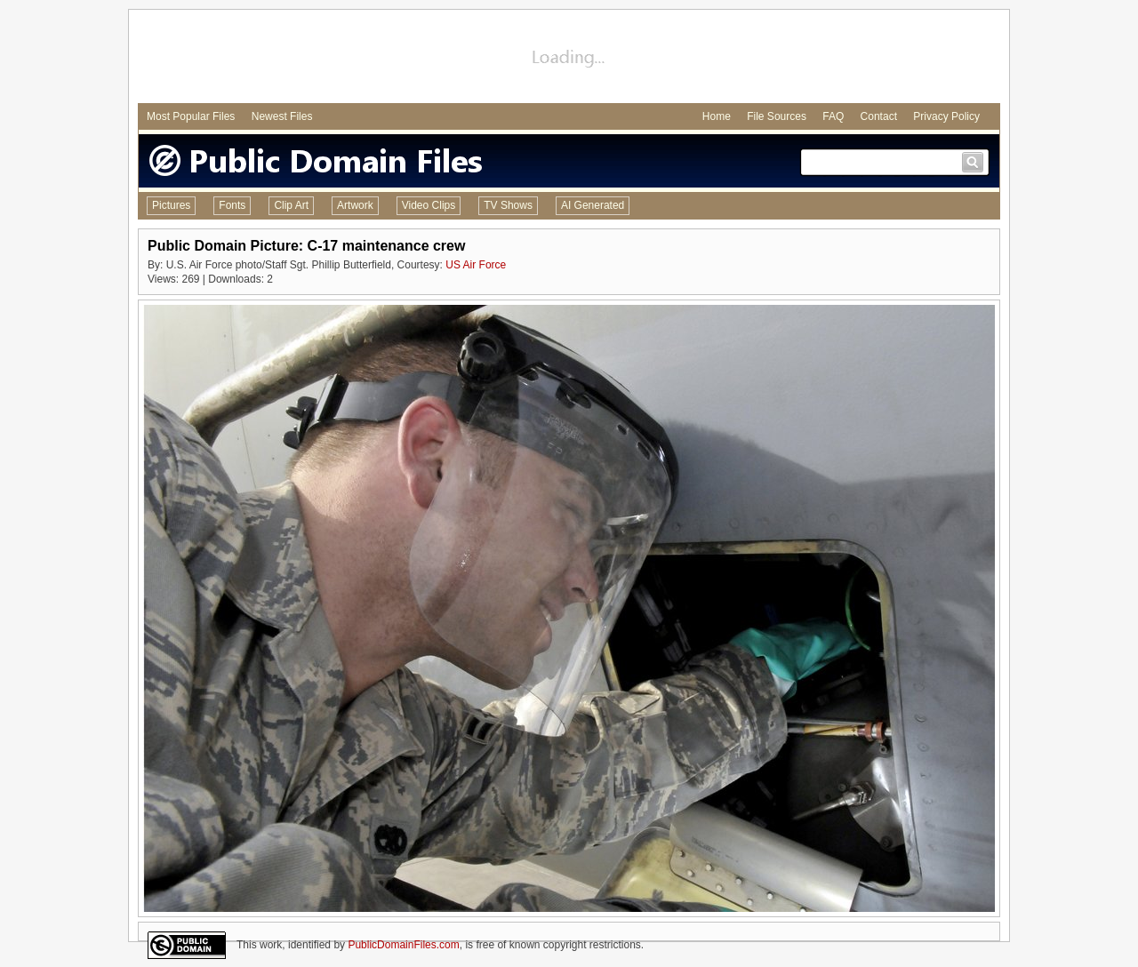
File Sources (776, 116)
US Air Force (475, 265)
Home (716, 116)
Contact (879, 116)
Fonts (232, 205)
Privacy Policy (946, 116)
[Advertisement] (569, 59)
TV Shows (508, 205)
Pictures (171, 205)
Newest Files (282, 116)
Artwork (355, 205)
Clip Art (291, 205)
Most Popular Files (191, 116)
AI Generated (592, 205)
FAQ (833, 116)
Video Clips (428, 205)
